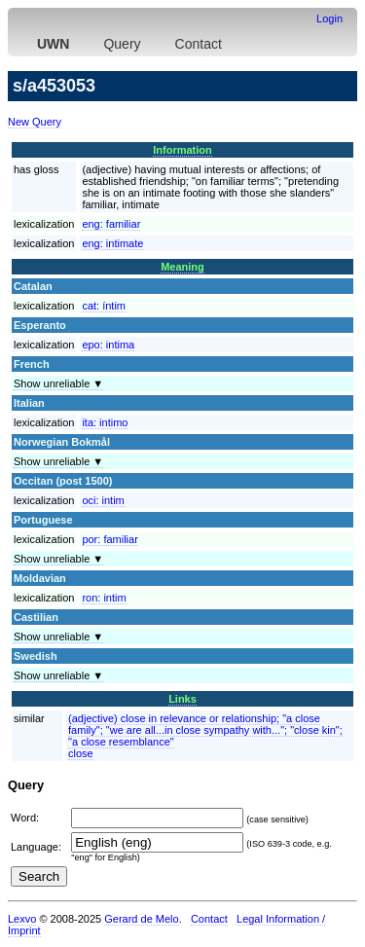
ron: (104, 597)
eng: (111, 224)
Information (182, 150)
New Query (34, 121)
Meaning (182, 267)
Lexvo (22, 919)
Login (329, 18)
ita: (105, 422)
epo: (108, 344)
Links (182, 699)
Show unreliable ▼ (58, 383)
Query (121, 44)
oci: (103, 500)
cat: (104, 305)
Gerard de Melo (141, 919)
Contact (198, 44)
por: (109, 539)
